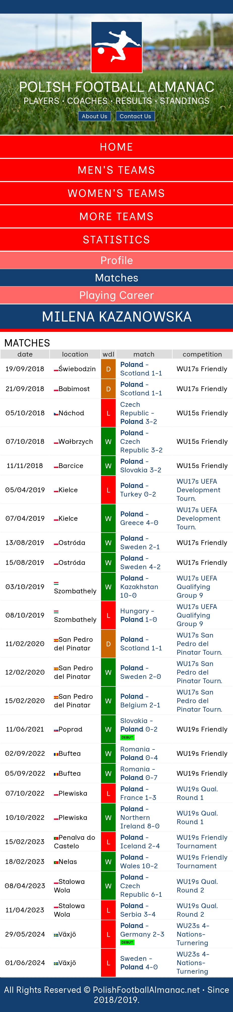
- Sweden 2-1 (140, 542)
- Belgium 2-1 (140, 700)
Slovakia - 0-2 (139, 724)
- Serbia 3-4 (138, 909)
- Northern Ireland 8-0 (140, 817)
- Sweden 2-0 (140, 672)
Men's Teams (116, 170)
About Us (94, 116)
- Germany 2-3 (142, 929)
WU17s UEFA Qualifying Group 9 (197, 586)
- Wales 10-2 (139, 861)
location (75, 354)
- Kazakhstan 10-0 (139, 586)
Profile (116, 260)
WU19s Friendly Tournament (202, 841)
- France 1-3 (138, 793)
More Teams (116, 216)
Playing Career (116, 295)
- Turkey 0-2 (138, 489)
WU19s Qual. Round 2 (197, 885)
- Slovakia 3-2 (140, 465)
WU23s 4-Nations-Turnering (193, 934)
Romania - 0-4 (139, 753)
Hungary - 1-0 (138, 615)
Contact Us (135, 116)
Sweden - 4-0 (139, 962)
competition (202, 354)
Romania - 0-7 (138, 773)
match (144, 354)
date (25, 354)
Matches (117, 277)
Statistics (117, 239)
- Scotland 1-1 (141, 368)
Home (116, 146)
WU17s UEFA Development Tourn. (198, 490)
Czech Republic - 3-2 (138, 413)
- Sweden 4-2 (140, 562)
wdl (108, 354)
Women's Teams (116, 193)
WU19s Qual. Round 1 (197, 793)
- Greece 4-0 (139, 518)
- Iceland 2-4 (140, 841)
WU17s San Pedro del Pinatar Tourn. (199, 643)
